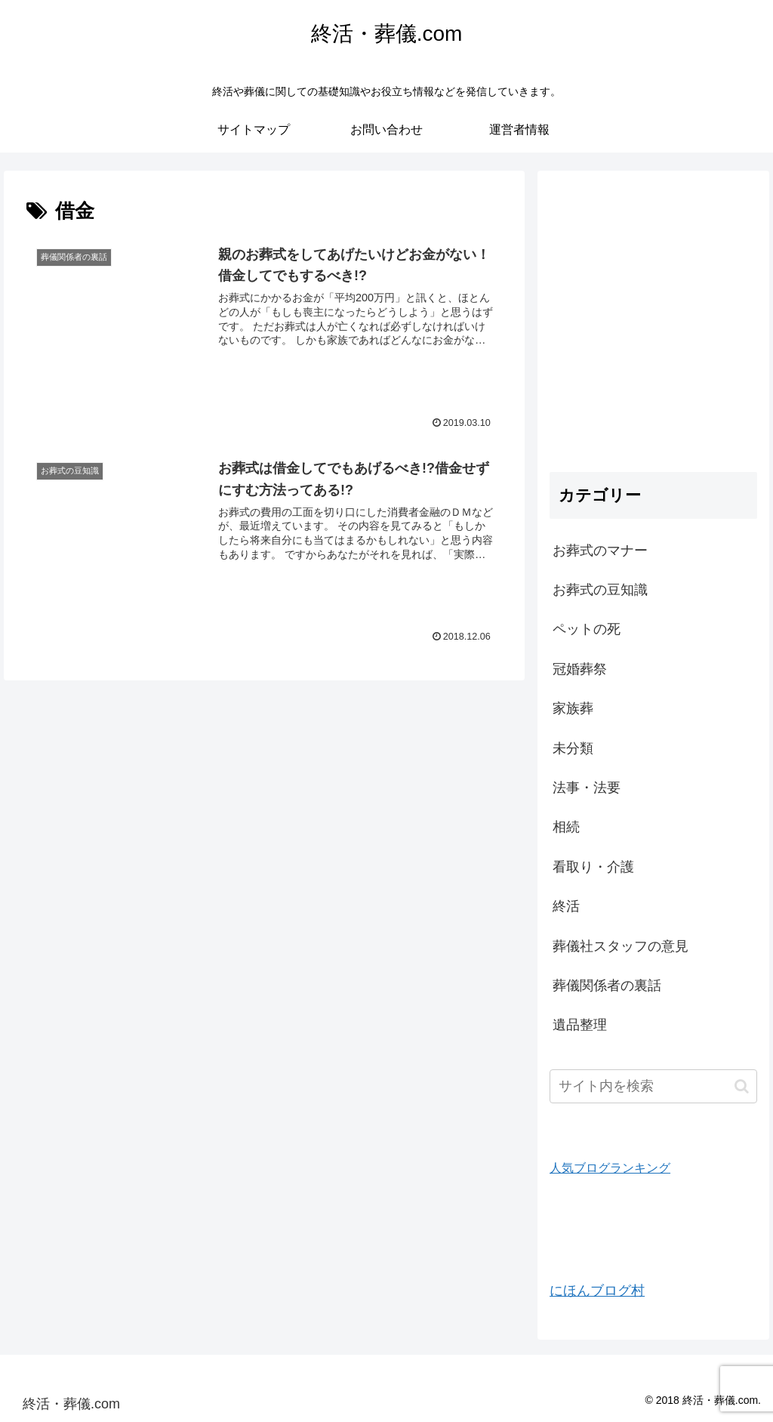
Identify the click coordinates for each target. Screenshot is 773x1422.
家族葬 (573, 708)
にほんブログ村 (597, 1290)
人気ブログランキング (610, 1167)
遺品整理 (580, 1024)
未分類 (573, 748)
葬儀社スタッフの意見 (620, 946)
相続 (566, 826)
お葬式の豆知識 (600, 589)
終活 (566, 906)
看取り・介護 (593, 866)
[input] (653, 1086)
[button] (741, 1086)
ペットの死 (587, 629)
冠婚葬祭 (580, 669)
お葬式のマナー (600, 550)
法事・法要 (587, 787)
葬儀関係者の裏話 (607, 985)
